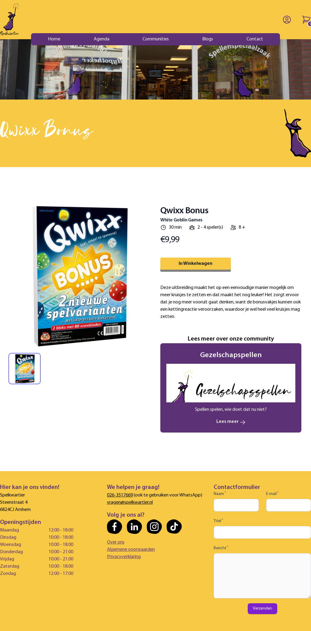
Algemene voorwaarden (131, 549)
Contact (255, 39)
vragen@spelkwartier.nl (130, 502)
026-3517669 (120, 495)
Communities (156, 39)
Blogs (207, 39)
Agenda (101, 39)
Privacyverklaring (124, 556)
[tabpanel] (80, 276)
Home (54, 39)
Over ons (115, 542)
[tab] (24, 368)
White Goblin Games (181, 220)
